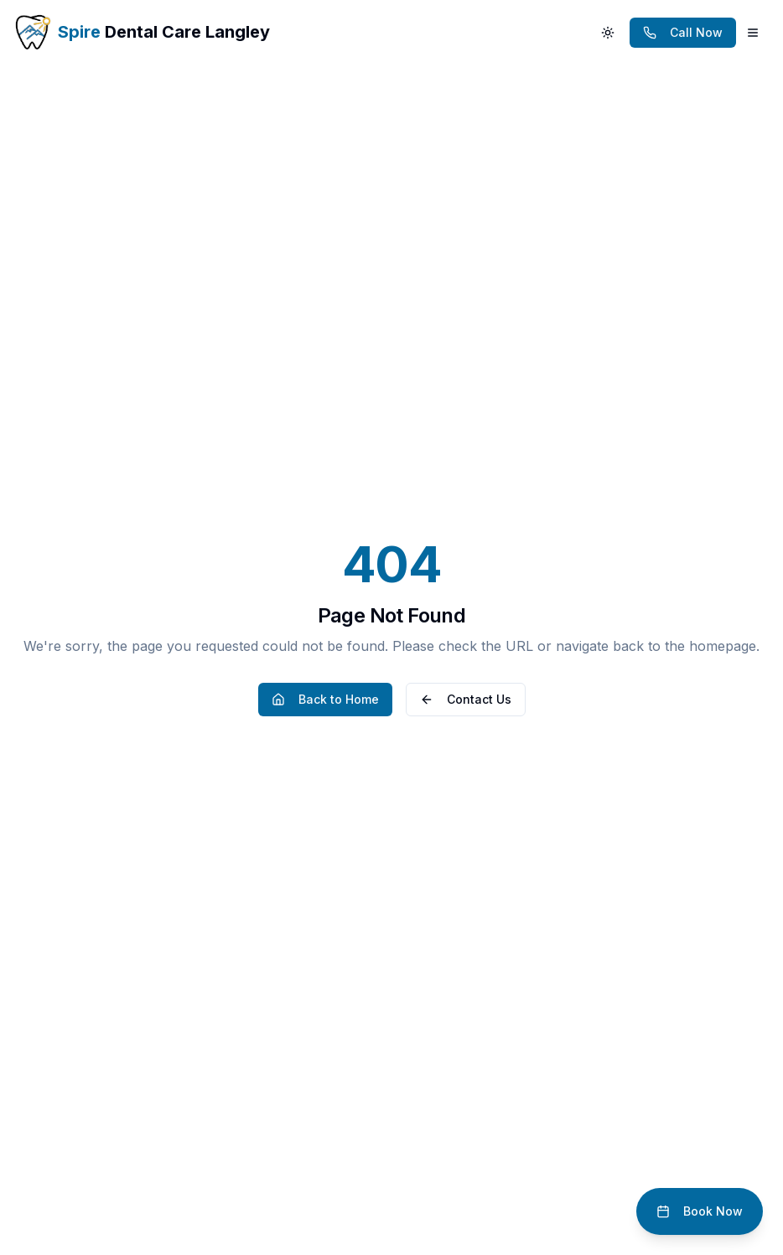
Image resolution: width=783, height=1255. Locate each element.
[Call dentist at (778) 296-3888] (683, 33)
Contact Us (465, 699)
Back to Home (325, 699)
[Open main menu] (753, 32)
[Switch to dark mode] (608, 33)
